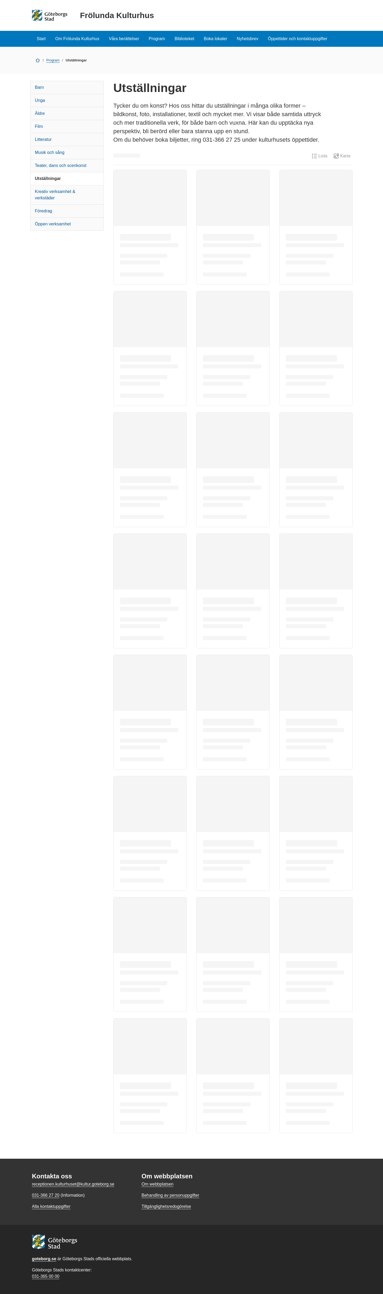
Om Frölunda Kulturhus (77, 38)
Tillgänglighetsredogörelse (166, 1206)
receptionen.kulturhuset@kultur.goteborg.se (73, 1184)
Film (39, 126)
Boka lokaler (215, 38)
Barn (39, 87)
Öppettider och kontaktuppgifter (297, 38)
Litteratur (43, 139)
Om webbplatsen (157, 1184)
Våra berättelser (124, 38)
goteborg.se (44, 1259)
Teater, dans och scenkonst (60, 165)
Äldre (40, 113)
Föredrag (43, 211)
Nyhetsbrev (247, 38)
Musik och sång (49, 152)
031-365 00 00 (45, 1276)
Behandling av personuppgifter (170, 1195)
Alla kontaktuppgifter (51, 1206)
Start (41, 38)
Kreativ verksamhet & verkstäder (55, 194)
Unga (40, 100)
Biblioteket (184, 38)
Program (157, 38)
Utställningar (48, 178)
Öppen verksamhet (53, 224)
